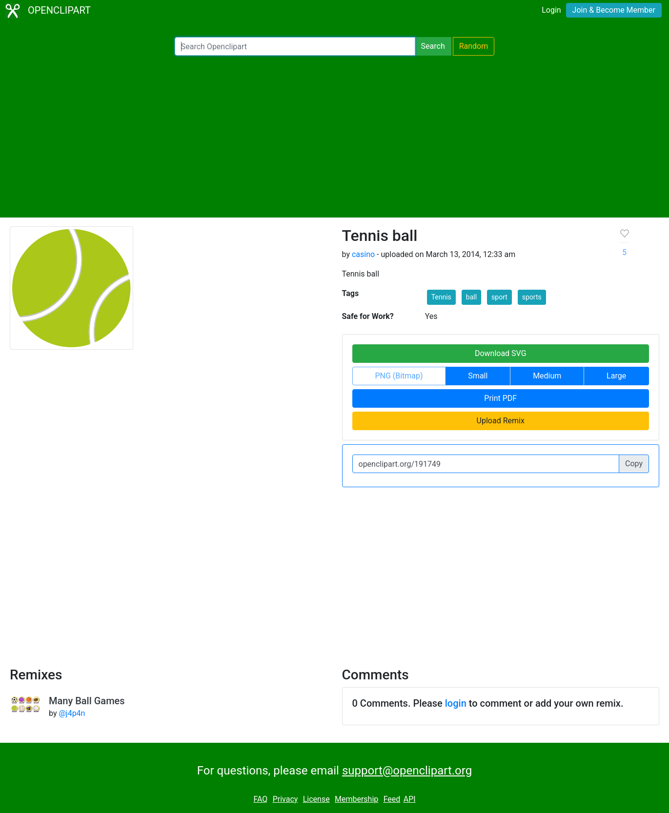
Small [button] (477, 375)
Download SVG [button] (501, 353)
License (316, 799)
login (455, 703)
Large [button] (616, 375)
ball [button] (471, 297)
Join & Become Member (613, 10)
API (410, 799)
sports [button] (532, 297)
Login (551, 10)
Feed (392, 799)
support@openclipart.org (407, 770)
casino (363, 254)
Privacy (285, 799)
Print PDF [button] (500, 398)
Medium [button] (547, 375)
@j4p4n (72, 713)
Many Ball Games (87, 701)
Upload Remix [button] (501, 420)
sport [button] (499, 297)
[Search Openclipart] (295, 46)
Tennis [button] (441, 297)
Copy (634, 463)
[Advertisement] (335, 136)
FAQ (260, 799)
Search (433, 46)
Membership (356, 799)
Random (473, 46)
